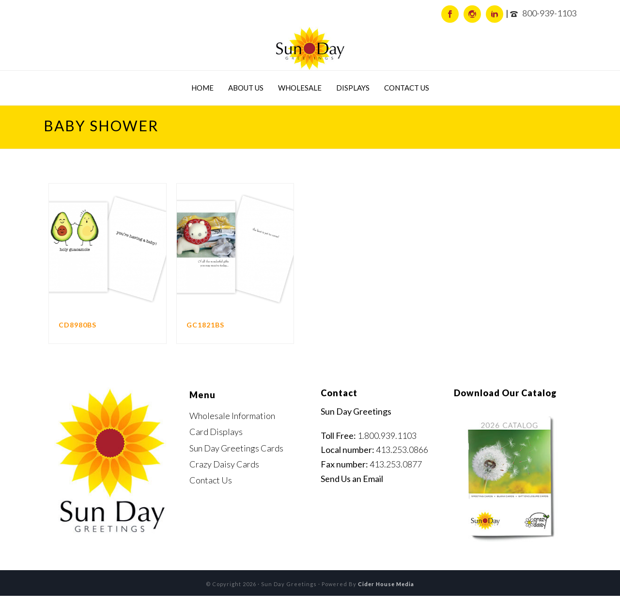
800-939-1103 (549, 13)
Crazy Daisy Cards (224, 464)
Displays (353, 87)
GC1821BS (205, 325)
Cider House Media (386, 584)
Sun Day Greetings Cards (236, 448)
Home (202, 87)
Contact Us (406, 87)
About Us (246, 87)
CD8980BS (77, 325)
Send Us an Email (352, 478)
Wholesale (300, 87)
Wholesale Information (232, 415)
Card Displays (216, 431)
